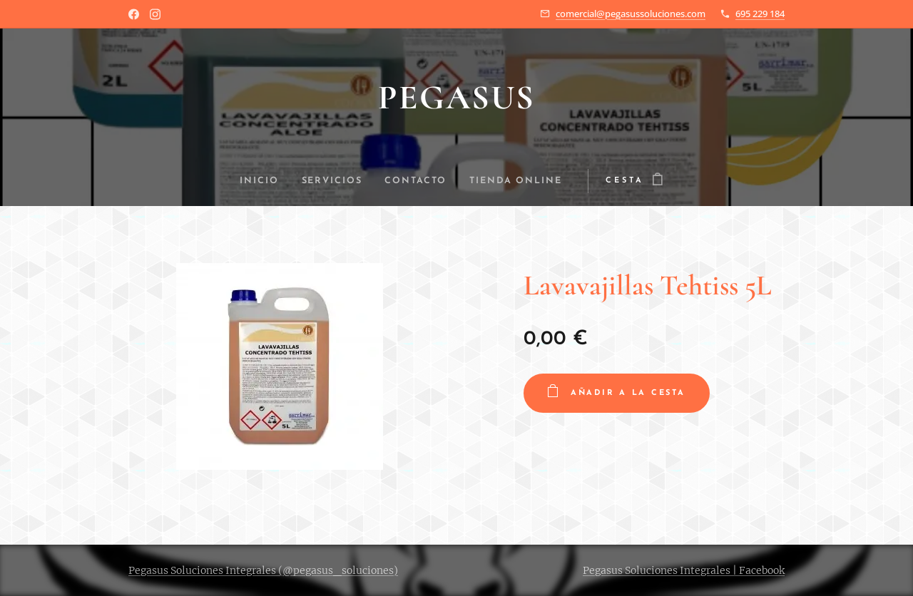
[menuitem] (254, 181)
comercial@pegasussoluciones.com (630, 13)
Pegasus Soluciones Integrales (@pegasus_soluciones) (263, 570)
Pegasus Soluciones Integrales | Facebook (684, 570)
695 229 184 (760, 13)
